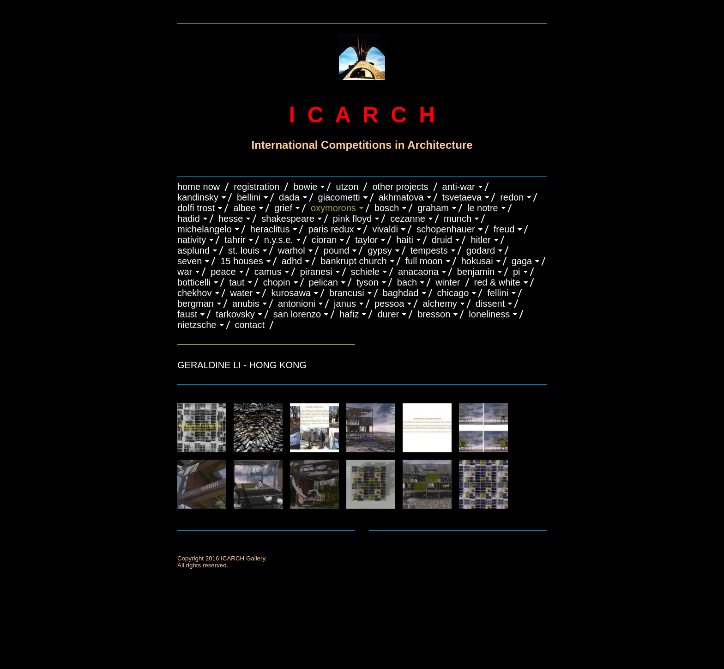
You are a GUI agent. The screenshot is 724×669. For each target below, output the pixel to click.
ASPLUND (193, 250)
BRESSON (433, 314)
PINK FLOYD (352, 218)
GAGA (522, 261)
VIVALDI (385, 229)
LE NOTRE (482, 208)
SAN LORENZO (297, 314)
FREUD (504, 229)
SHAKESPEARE (287, 218)
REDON (512, 197)
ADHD (292, 261)
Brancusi (346, 293)
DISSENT (490, 303)
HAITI (404, 240)
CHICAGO (453, 293)
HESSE (230, 218)
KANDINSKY (197, 197)
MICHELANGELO (204, 229)
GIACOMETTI (339, 197)
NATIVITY (191, 240)
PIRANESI (316, 272)
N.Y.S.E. (278, 240)
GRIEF (283, 208)
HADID (188, 218)
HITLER (480, 240)
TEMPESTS (429, 250)
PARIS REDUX (331, 229)
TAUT (236, 282)
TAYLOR (366, 240)
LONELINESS (489, 314)
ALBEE (244, 208)
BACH (407, 282)
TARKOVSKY (235, 314)
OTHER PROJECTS (400, 187)
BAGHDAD (401, 293)
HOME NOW (198, 187)
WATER (241, 293)
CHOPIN (276, 282)
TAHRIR (235, 240)
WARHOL (291, 250)
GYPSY (380, 250)
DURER (388, 314)
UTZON (347, 187)
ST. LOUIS (243, 250)
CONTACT (250, 325)
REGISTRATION (256, 187)
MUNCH (457, 218)
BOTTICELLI (194, 282)
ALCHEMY (439, 303)
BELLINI (248, 197)
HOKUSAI (477, 261)
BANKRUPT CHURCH (353, 261)
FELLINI (497, 293)
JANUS (345, 303)
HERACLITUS (270, 229)
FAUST (187, 314)
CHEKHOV (194, 293)
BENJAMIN (476, 272)
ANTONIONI (296, 303)
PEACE (223, 272)
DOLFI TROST (196, 208)
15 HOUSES (241, 261)
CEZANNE (407, 218)
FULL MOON (424, 261)
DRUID (442, 240)
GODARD (480, 250)
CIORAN (324, 240)
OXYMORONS (333, 208)
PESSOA (389, 303)
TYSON (367, 282)
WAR (184, 272)
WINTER (447, 282)
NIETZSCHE (197, 325)
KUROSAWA (291, 293)
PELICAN (323, 282)
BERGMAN (195, 303)
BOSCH (386, 208)
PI (516, 272)
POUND (337, 250)
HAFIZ (349, 314)
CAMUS (268, 272)
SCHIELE (365, 272)
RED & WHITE (497, 282)
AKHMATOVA (401, 197)
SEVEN (189, 261)
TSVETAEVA (462, 197)
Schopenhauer (445, 229)
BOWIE (305, 187)
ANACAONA (418, 272)
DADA (289, 197)
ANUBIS (245, 303)
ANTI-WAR (458, 187)
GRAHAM (433, 208)
